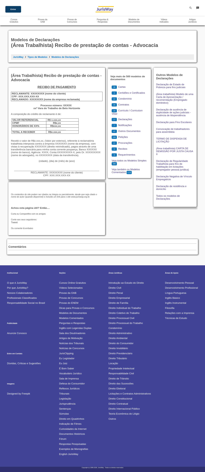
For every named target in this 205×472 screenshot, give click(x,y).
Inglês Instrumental (175, 303)
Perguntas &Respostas (102, 20)
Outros (112, 418)
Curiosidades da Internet (72, 429)
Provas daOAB (42, 20)
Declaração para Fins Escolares (174, 122)
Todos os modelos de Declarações (168, 197)
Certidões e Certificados (128, 92)
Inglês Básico (172, 298)
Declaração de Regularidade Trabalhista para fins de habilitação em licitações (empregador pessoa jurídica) (172, 165)
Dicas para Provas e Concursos (76, 308)
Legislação (65, 398)
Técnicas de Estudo (176, 318)
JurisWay (18, 57)
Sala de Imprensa (69, 378)
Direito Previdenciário (120, 353)
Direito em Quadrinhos (71, 418)
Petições (120, 137)
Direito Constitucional (120, 398)
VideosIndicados (164, 20)
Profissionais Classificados (22, 298)
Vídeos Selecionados (71, 287)
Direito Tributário (118, 358)
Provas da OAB (67, 293)
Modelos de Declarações (65, 57)
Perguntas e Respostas (72, 323)
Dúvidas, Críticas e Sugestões (24, 363)
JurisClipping (66, 353)
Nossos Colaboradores (20, 293)
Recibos (119, 148)
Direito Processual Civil (121, 318)
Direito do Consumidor (121, 343)
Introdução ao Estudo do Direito (126, 282)
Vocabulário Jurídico (70, 373)
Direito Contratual (118, 403)
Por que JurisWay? (17, 287)
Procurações (122, 143)
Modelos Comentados (71, 318)
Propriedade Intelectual (121, 368)
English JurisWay (68, 454)
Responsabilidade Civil (121, 373)
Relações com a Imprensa (179, 313)
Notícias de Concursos (71, 348)
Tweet (14, 222)
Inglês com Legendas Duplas (75, 328)
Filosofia (169, 308)
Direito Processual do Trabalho (126, 323)
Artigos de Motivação (70, 338)
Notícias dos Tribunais (71, 343)
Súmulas (64, 413)
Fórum (62, 439)
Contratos (120, 104)
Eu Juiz (63, 363)
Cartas (119, 87)
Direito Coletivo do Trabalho (124, 313)
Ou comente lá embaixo (22, 228)
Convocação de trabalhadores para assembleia (173, 130)
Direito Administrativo (120, 333)
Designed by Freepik (18, 393)
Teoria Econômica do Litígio (124, 413)
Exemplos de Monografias (73, 449)
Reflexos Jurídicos (69, 388)
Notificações (122, 125)
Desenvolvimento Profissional (181, 287)
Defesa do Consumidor (72, 383)
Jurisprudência (67, 403)
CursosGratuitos (14, 20)
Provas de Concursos (71, 298)
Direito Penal (116, 293)
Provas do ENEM (68, 303)
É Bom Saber (66, 368)
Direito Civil (115, 287)
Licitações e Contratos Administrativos (130, 393)
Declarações (122, 119)
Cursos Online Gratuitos (72, 282)
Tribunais (64, 393)
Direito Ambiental (118, 338)
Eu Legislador (66, 358)
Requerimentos (123, 154)
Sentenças (65, 408)
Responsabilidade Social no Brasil (26, 303)
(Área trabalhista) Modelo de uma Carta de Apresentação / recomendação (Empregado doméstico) (174, 98)
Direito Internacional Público (124, 408)
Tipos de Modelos (37, 57)
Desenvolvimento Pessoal (179, 282)
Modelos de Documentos (73, 313)
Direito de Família (118, 303)
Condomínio (122, 98)
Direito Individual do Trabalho (125, 308)
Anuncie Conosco (17, 333)
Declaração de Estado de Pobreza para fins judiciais (170, 86)
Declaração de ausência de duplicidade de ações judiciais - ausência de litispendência (173, 112)
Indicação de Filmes (70, 423)
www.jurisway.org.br (80, 197)
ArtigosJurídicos (192, 20)
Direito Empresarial (119, 298)
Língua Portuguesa (175, 293)
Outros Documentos (126, 131)
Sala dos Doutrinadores (72, 333)
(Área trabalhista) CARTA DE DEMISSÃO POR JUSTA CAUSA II (174, 151)
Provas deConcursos (72, 20)
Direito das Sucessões (121, 383)
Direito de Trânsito (119, 378)
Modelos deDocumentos (134, 20)
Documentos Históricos (72, 434)
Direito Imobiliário (118, 348)
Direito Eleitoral (117, 388)
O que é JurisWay (17, 282)
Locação (113, 363)
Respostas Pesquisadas (72, 444)
